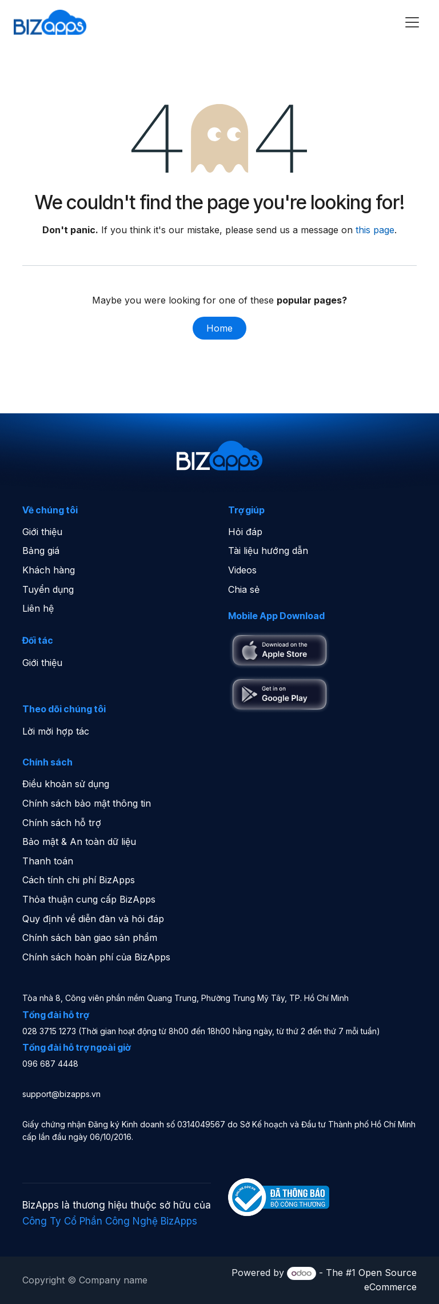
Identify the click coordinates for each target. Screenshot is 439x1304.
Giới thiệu (42, 531)
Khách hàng (48, 570)
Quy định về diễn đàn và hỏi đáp (93, 918)
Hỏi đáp (245, 531)
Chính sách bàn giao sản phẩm (89, 937)
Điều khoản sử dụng (65, 783)
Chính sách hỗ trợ (61, 822)
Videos (242, 570)
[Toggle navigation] (412, 22)
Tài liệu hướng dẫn (268, 550)
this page (375, 230)
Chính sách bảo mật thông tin (86, 803)
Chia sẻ (244, 589)
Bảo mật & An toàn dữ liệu (79, 841)
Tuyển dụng (48, 589)
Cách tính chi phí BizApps (78, 880)
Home (219, 328)
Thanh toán (47, 861)
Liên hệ (38, 608)
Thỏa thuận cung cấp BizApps (88, 899)
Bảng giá (40, 550)
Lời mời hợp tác (55, 731)
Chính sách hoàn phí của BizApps (96, 957)
